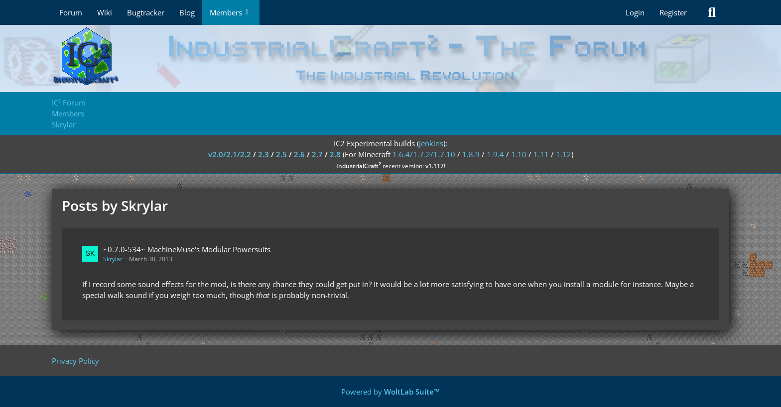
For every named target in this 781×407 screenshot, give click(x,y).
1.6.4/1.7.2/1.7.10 (423, 154)
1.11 (541, 154)
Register (673, 12)
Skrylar (113, 259)
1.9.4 (495, 154)
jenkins (431, 143)
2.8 (335, 154)
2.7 (317, 154)
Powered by (390, 392)
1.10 (518, 154)
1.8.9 (471, 154)
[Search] (711, 12)
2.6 (299, 154)
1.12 (563, 154)
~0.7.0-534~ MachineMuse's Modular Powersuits (186, 249)
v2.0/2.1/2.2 (229, 154)
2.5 (281, 154)
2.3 (263, 154)
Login (635, 12)
